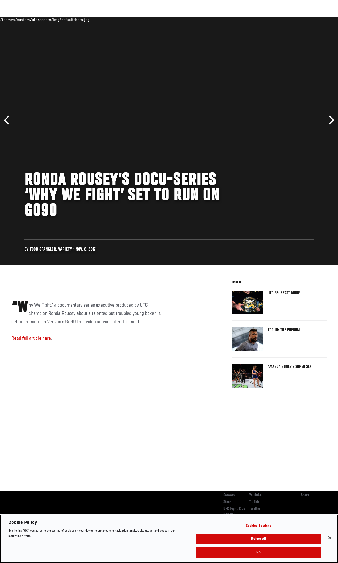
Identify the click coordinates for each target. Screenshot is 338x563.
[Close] (329, 538)
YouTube (255, 495)
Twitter (254, 508)
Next (329, 120)
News (79, 20)
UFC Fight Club (234, 508)
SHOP (307, 20)
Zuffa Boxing (284, 20)
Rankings (36, 20)
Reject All (258, 539)
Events (14, 20)
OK (258, 552)
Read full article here (31, 338)
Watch (259, 20)
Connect (238, 20)
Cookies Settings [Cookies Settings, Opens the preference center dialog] (259, 526)
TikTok (254, 502)
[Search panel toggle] (321, 20)
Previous (8, 120)
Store (227, 502)
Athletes (59, 20)
